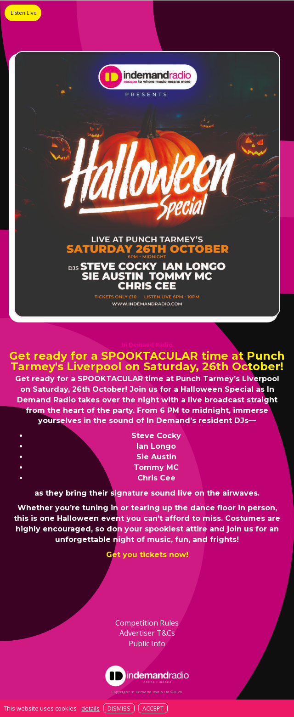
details (90, 708)
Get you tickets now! (147, 554)
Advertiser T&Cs (147, 633)
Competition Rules (147, 623)
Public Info (147, 643)
